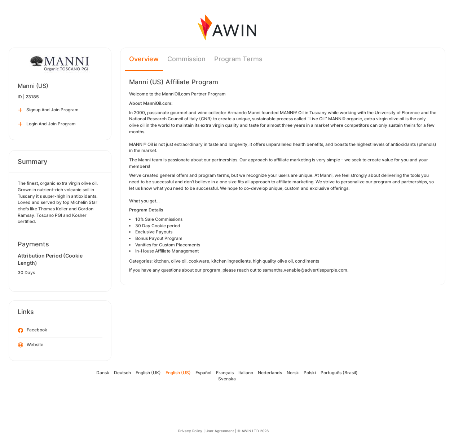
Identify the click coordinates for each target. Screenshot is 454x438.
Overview (144, 59)
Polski (310, 372)
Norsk (293, 372)
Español (203, 372)
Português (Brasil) (339, 372)
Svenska (227, 378)
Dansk (102, 372)
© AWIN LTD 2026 (253, 431)
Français (225, 372)
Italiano (245, 372)
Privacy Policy (190, 431)
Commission (186, 59)
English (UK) (148, 372)
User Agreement (220, 431)
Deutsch (122, 372)
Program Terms (238, 59)
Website (30, 345)
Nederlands (270, 372)
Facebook (32, 330)
